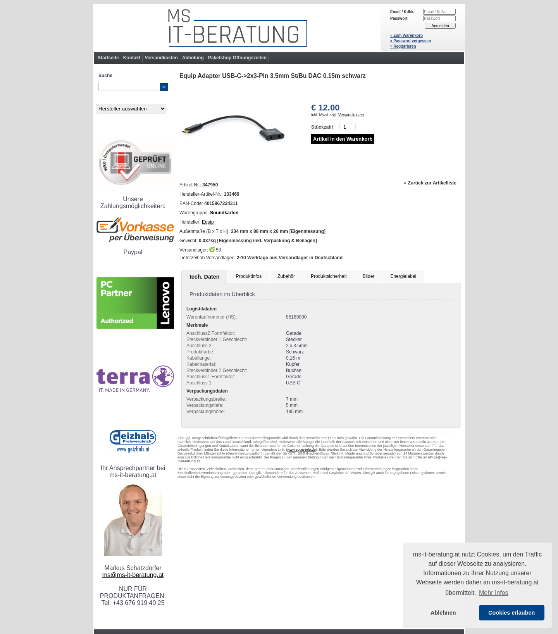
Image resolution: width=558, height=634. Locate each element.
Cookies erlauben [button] (511, 613)
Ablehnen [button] (443, 613)
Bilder (369, 276)
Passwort (398, 18)
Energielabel (403, 276)
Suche (105, 75)
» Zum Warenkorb (406, 35)
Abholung (193, 57)
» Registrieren (403, 46)
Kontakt (132, 57)
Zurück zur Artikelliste (432, 183)
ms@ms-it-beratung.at (133, 575)
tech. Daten (204, 277)
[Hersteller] (131, 109)
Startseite (108, 57)
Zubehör (286, 276)
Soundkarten (224, 212)
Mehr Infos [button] (493, 592)
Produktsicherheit (329, 276)
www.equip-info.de (301, 449)
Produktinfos (249, 276)
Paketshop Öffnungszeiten (237, 57)
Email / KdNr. (402, 12)
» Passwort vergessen (410, 41)
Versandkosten (161, 57)
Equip (208, 222)
